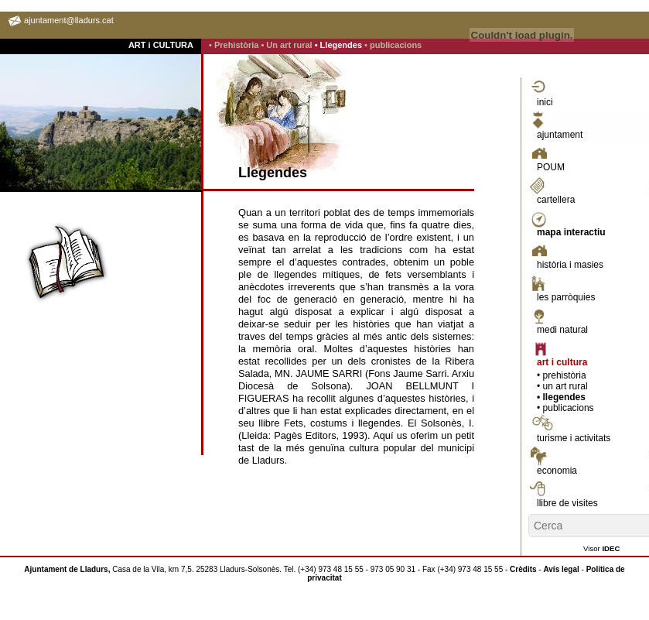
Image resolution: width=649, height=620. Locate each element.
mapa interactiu (571, 232)
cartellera (556, 199)
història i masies (570, 264)
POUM (551, 167)
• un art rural (562, 386)
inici (545, 102)
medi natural (562, 329)
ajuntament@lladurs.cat (69, 20)
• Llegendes (339, 45)
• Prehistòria (235, 45)
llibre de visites (567, 503)
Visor (601, 548)
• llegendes (561, 397)
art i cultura (562, 362)
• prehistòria (561, 375)
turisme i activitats (573, 438)
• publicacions (393, 45)
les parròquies (566, 297)
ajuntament (559, 134)
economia (557, 470)
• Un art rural (287, 45)
